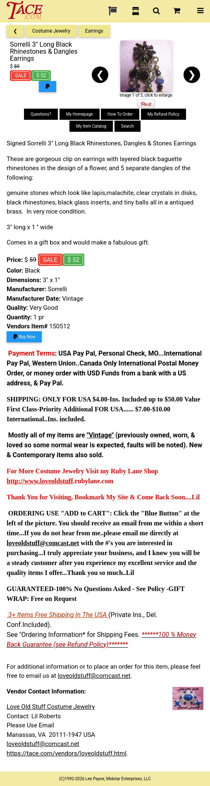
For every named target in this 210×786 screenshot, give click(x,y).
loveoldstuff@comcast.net (94, 675)
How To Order (120, 114)
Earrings (94, 31)
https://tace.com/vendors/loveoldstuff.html (66, 753)
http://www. (23, 480)
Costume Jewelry (51, 31)
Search (127, 126)
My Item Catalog (91, 126)
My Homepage (79, 114)
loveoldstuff (56, 480)
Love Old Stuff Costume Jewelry (51, 706)
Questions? (41, 114)
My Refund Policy (163, 114)
